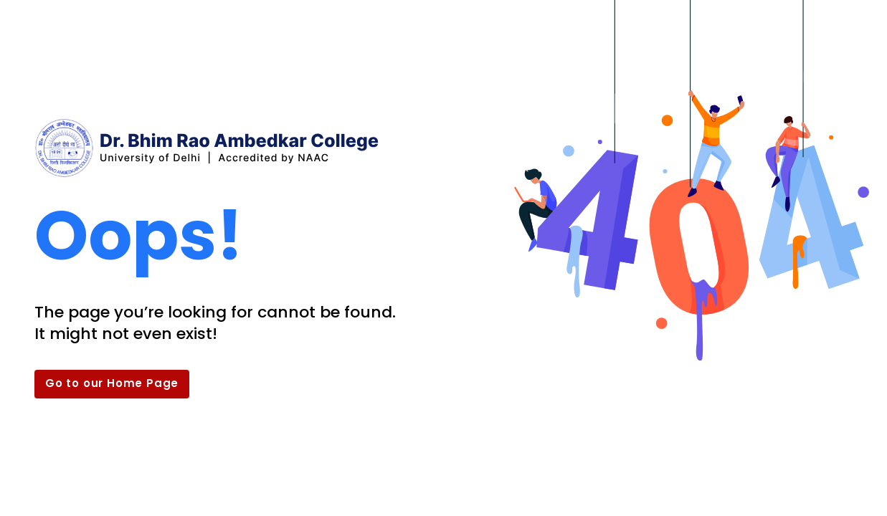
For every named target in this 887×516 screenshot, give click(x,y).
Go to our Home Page (112, 383)
